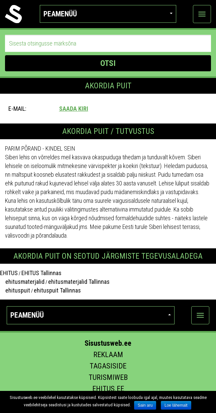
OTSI (108, 63)
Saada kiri (73, 108)
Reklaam (108, 354)
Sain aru (145, 405)
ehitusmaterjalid (22, 281)
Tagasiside (108, 366)
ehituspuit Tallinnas (57, 290)
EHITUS (9, 272)
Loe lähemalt (176, 405)
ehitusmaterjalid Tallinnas (79, 281)
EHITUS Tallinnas (41, 272)
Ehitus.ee (108, 389)
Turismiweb (108, 377)
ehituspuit (15, 290)
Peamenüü (107, 14)
